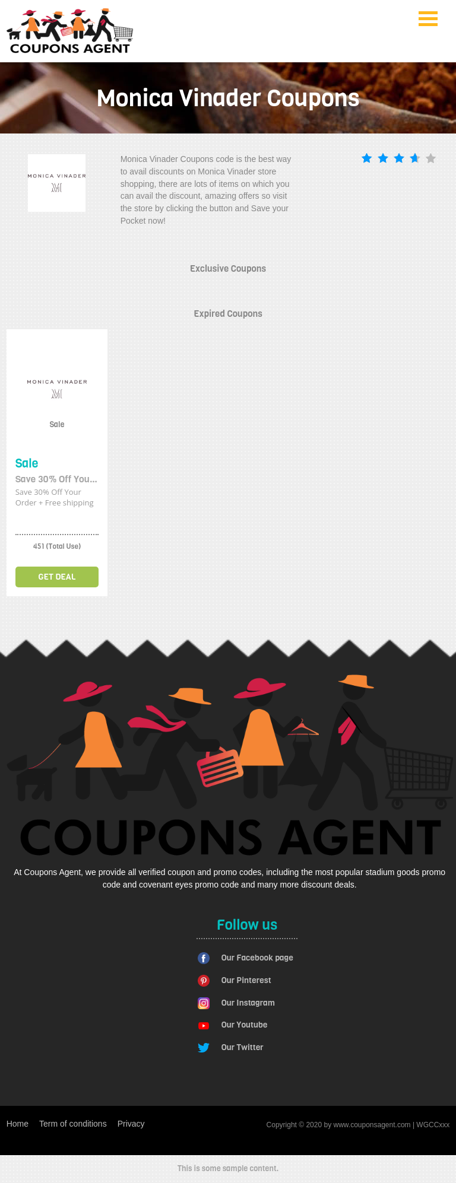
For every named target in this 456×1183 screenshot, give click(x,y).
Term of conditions (73, 1123)
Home (17, 1123)
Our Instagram (248, 1003)
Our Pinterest (246, 980)
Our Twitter (242, 1047)
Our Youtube (244, 1025)
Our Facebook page (257, 957)
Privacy (131, 1123)
